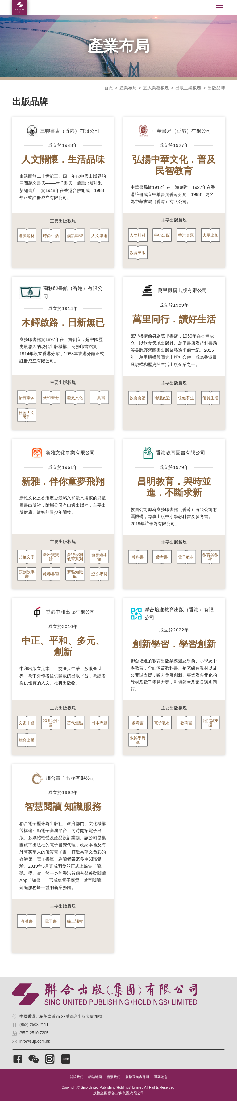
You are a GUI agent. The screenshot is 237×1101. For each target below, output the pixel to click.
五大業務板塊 (156, 88)
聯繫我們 (113, 1077)
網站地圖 (95, 1077)
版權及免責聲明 (137, 1077)
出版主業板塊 (188, 88)
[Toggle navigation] (219, 8)
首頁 (108, 88)
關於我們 (76, 1077)
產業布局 (128, 88)
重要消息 (161, 1077)
